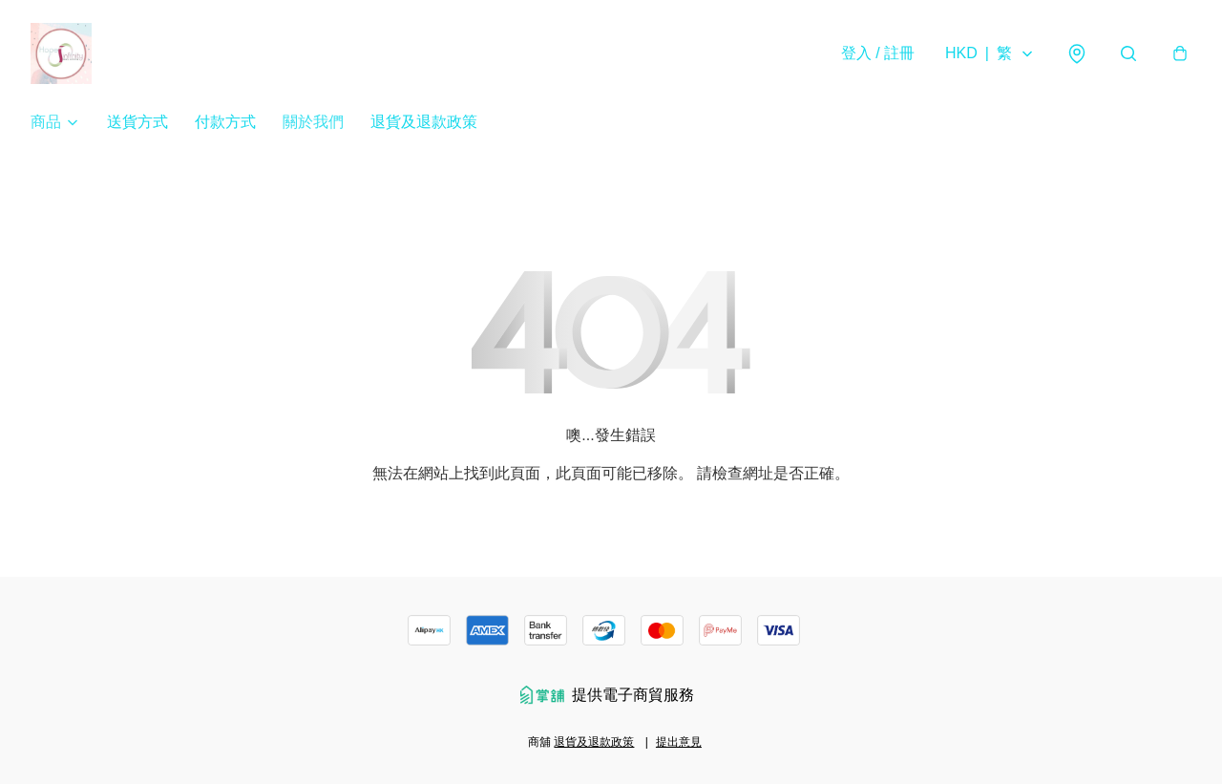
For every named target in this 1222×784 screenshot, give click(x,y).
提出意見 (679, 742)
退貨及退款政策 (423, 122)
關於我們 (313, 122)
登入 (878, 53)
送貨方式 (137, 122)
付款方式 (225, 122)
